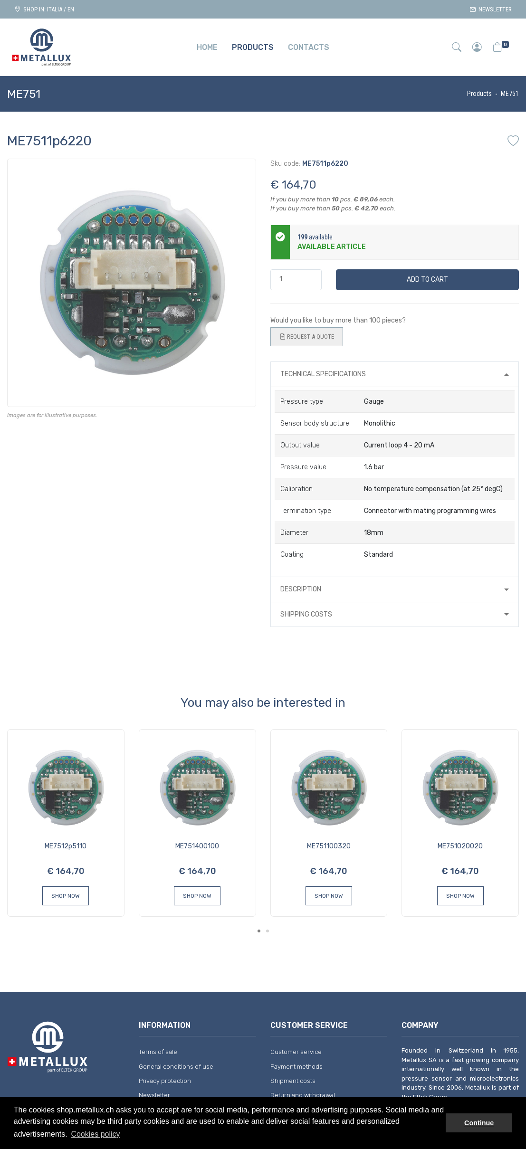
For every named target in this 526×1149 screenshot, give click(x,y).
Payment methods (296, 1066)
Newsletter (490, 9)
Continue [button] (479, 1123)
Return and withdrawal (302, 1095)
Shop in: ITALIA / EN (44, 9)
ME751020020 (460, 846)
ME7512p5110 (65, 846)
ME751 (510, 93)
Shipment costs (293, 1080)
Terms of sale (158, 1051)
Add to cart (427, 279)
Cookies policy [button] (95, 1134)
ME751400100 (197, 846)
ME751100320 (329, 846)
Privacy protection (165, 1080)
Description (300, 589)
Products (479, 93)
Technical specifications (323, 374)
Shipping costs (306, 614)
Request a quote (306, 337)
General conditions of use (176, 1066)
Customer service (296, 1051)
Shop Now (65, 896)
